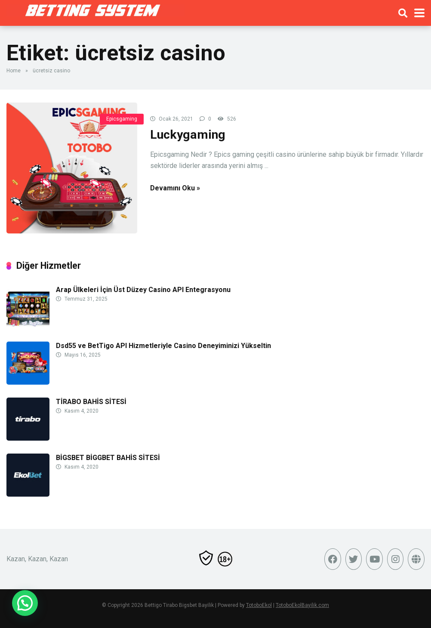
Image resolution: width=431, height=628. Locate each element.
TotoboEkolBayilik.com (302, 605)
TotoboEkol (259, 605)
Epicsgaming (121, 119)
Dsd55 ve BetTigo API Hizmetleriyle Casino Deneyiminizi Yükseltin (163, 346)
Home (13, 71)
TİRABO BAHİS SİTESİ (91, 402)
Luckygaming (187, 134)
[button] (25, 603)
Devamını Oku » (175, 188)
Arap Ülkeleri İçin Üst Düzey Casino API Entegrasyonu (143, 290)
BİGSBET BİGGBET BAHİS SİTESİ (108, 458)
